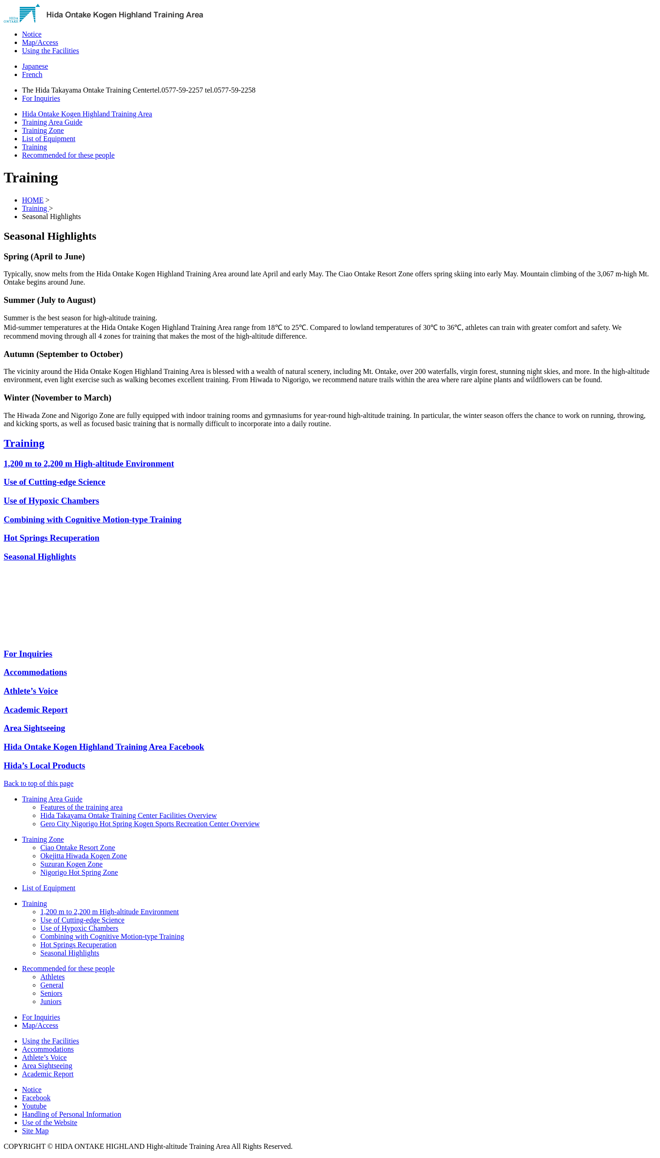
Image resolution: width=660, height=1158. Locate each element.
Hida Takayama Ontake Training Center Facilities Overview (128, 815)
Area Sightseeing (47, 1066)
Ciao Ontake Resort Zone (77, 847)
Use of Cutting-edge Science (54, 482)
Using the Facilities (50, 1041)
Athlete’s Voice (44, 1057)
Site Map (35, 1131)
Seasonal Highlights (40, 556)
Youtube (34, 1106)
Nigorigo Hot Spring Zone (79, 872)
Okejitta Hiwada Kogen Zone (83, 856)
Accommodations (48, 1049)
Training (35, 208)
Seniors (51, 993)
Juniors (50, 1001)
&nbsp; (65, 605)
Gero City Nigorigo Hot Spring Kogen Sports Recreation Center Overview (150, 824)
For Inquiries (41, 1017)
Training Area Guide (52, 799)
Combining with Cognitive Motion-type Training (93, 519)
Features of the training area (81, 807)
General (52, 985)
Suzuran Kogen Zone (71, 864)
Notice (32, 1089)
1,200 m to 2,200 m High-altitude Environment (89, 463)
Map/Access (40, 1025)
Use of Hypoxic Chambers (51, 500)
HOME (33, 200)
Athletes (52, 977)
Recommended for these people (68, 968)
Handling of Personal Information (71, 1114)
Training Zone (43, 839)
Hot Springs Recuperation (51, 538)
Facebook (36, 1098)
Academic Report (47, 1074)
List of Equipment (48, 888)
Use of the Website (49, 1122)
